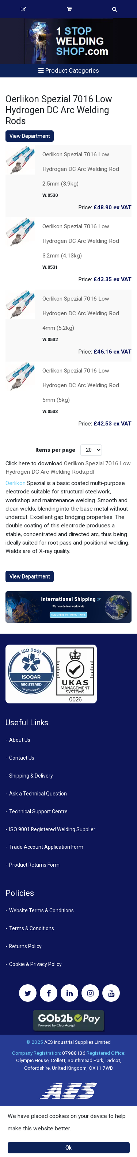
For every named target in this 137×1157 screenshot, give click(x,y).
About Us (19, 740)
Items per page (55, 450)
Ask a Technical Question (38, 794)
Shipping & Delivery (31, 776)
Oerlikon (15, 483)
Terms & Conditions (31, 928)
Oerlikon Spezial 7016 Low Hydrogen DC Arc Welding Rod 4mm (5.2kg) (80, 313)
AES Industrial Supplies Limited (77, 1042)
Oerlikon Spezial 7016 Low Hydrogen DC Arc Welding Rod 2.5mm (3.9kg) (80, 169)
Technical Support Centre (38, 811)
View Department (29, 136)
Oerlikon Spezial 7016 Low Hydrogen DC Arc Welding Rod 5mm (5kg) (80, 385)
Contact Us (21, 758)
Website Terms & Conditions (41, 910)
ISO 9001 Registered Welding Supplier (52, 829)
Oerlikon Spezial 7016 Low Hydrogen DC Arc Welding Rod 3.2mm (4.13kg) (80, 241)
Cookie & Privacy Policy (35, 964)
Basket (69, 9)
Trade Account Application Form (46, 847)
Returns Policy (25, 946)
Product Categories (68, 70)
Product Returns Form (34, 865)
